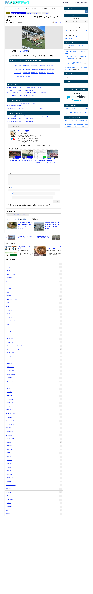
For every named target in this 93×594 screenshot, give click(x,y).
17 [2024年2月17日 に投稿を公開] (82, 30)
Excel (34, 265)
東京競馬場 (17, 65)
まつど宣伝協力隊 (34, 276)
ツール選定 (34, 394)
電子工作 (34, 516)
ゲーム (34, 330)
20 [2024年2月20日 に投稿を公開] (70, 33)
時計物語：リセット (34, 372)
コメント (11, 173)
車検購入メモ (34, 480)
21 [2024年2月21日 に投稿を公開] (73, 33)
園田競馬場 (17, 73)
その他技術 (34, 390)
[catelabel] (76, 77)
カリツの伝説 (34, 344)
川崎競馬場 (34, 69)
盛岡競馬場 (34, 73)
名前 (10, 189)
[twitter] (12, 139)
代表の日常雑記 (34, 433)
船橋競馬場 (42, 69)
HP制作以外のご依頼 (34, 301)
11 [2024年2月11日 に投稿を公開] (86, 27)
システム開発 (34, 380)
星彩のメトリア (34, 369)
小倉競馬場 (45, 13)
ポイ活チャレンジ (34, 501)
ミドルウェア (34, 408)
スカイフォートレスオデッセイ (34, 348)
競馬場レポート (22, 13)
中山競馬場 (26, 65)
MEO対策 (34, 273)
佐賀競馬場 (26, 73)
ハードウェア (34, 401)
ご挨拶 (34, 305)
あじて (34, 316)
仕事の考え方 (34, 430)
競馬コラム (34, 451)
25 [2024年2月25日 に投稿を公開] (86, 33)
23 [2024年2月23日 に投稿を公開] (79, 33)
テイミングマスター (34, 355)
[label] (76, 85)
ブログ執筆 (34, 280)
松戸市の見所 (34, 494)
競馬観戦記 (34, 476)
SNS (34, 283)
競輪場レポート (34, 444)
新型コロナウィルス (34, 487)
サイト (10, 199)
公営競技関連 (14, 13)
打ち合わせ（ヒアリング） (34, 426)
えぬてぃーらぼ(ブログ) (67, 2)
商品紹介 (34, 505)
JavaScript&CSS (34, 383)
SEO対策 (34, 269)
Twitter (34, 287)
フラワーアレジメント (34, 412)
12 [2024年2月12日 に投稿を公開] (66, 30)
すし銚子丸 (34, 319)
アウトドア (34, 419)
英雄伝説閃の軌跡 (34, 376)
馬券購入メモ (34, 483)
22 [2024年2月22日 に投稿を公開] (76, 33)
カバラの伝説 (34, 341)
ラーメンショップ (34, 323)
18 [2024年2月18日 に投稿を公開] (86, 30)
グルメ (8, 13)
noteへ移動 (23, 51)
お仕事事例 (34, 298)
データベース (34, 397)
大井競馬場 (26, 69)
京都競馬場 (34, 65)
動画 (34, 294)
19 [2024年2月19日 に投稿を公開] (66, 33)
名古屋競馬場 (18, 76)
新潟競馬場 (50, 65)
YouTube (34, 290)
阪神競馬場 (42, 65)
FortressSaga (34, 333)
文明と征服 (34, 365)
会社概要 (77, 2)
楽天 (34, 498)
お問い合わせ (84, 2)
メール (10, 195)
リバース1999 (34, 362)
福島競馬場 (26, 76)
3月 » (70, 38)
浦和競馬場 (50, 69)
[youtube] (14, 139)
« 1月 (66, 38)
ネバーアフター (34, 358)
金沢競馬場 (42, 73)
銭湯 (34, 512)
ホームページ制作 (34, 423)
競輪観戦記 (34, 448)
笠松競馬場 (50, 73)
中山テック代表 (58, 22)
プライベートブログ (34, 415)
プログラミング (34, 405)
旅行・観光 (34, 491)
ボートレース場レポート (34, 441)
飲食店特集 (34, 312)
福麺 (34, 326)
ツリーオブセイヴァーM (34, 351)
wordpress (34, 387)
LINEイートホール (34, 337)
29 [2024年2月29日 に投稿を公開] (76, 36)
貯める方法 (34, 508)
